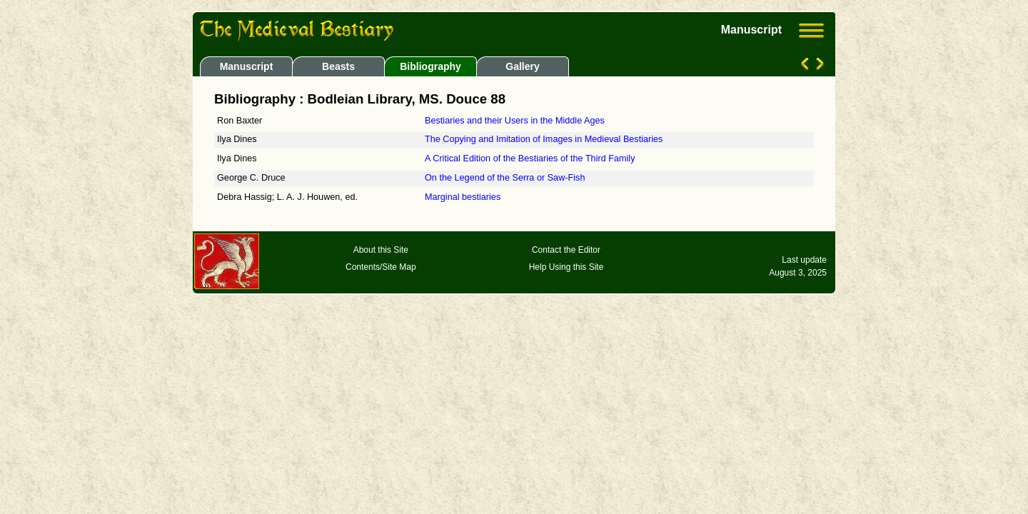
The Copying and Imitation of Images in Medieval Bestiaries (543, 139)
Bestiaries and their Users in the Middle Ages (515, 121)
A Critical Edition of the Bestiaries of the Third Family (530, 158)
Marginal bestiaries (462, 197)
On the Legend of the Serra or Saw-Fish (505, 178)
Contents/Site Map (381, 267)
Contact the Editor (566, 250)
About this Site (380, 250)
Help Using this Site (566, 267)
